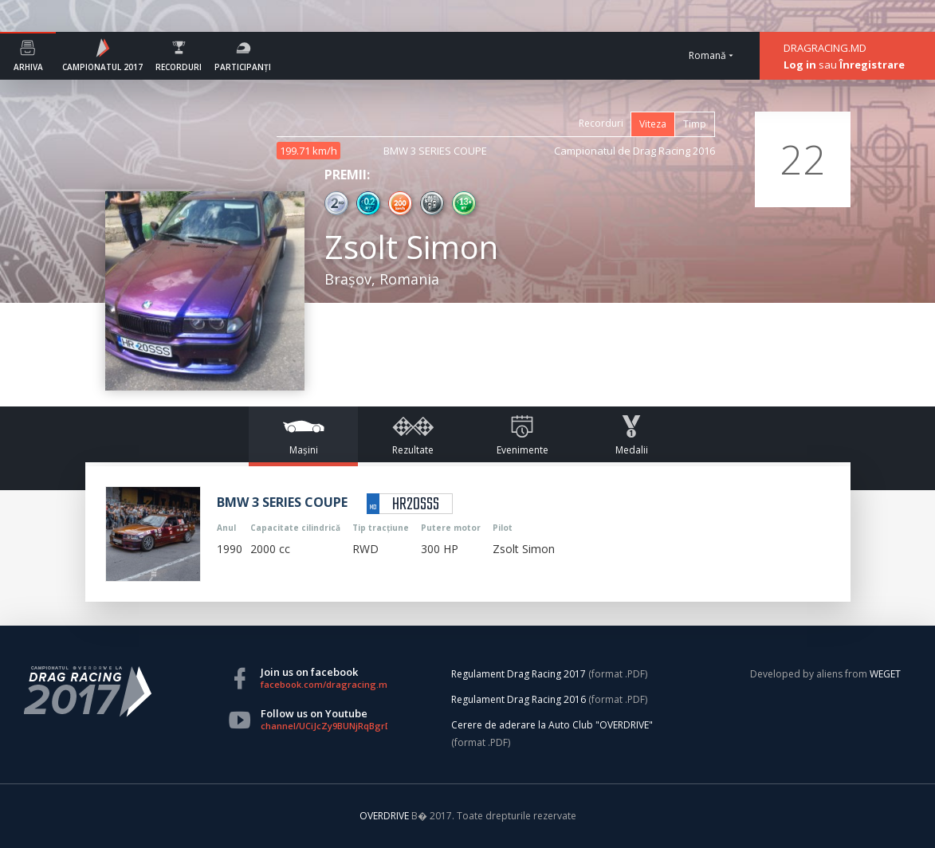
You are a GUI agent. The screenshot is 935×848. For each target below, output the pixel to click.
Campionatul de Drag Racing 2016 (634, 150)
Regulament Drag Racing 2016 (518, 699)
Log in (800, 64)
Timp (694, 124)
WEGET (885, 674)
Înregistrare (872, 64)
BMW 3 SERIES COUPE (435, 150)
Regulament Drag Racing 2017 (518, 674)
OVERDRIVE (385, 815)
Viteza (652, 124)
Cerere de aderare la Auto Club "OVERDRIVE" (552, 725)
